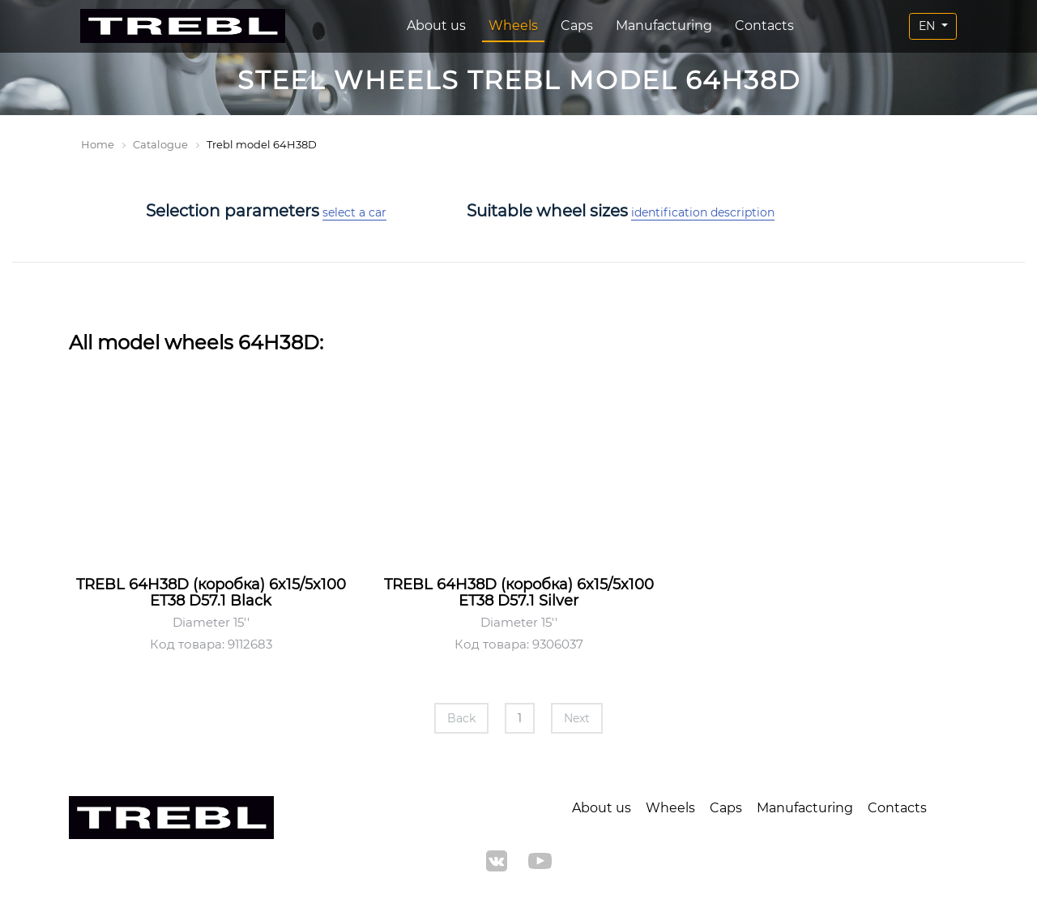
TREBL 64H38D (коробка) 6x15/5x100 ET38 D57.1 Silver (519, 593)
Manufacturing (664, 25)
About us (436, 25)
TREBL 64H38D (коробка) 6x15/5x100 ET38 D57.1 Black (211, 593)
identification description (703, 212)
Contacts (764, 25)
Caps (577, 25)
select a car (354, 212)
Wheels (513, 25)
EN (928, 26)
